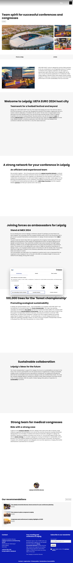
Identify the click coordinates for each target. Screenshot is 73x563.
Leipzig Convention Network (48, 173)
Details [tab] (36, 273)
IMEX (58, 237)
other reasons (53, 117)
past (56, 116)
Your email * (54, 539)
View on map (68, 499)
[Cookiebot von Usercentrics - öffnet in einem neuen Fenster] (57, 270)
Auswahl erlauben (36, 292)
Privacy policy (35, 561)
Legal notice (27, 561)
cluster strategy (19, 437)
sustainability (14, 379)
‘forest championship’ (38, 308)
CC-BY (70, 36)
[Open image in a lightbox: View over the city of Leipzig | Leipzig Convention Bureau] (7, 514)
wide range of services (44, 181)
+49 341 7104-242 (6, 549)
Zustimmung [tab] (19, 273)
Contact (20, 561)
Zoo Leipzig (28, 309)
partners (17, 182)
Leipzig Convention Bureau (36, 490)
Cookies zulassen (53, 292)
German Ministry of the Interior (29, 311)
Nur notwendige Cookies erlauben (19, 292)
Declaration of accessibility (47, 561)
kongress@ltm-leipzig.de (9, 551)
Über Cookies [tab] (54, 273)
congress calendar (24, 430)
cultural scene (19, 117)
